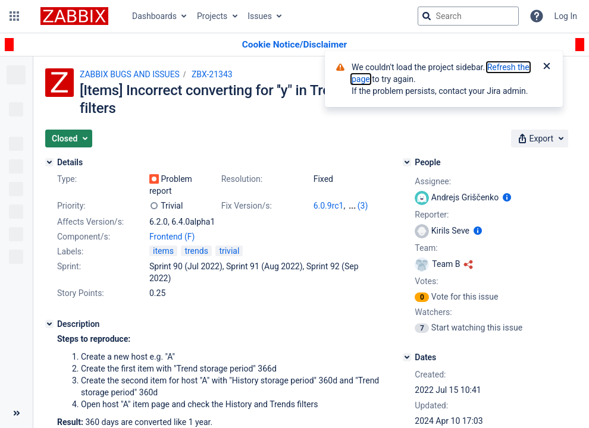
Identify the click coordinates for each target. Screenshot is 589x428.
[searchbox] (468, 16)
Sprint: (69, 266)
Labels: (70, 251)
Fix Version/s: (246, 205)
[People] (407, 162)
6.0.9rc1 (329, 205)
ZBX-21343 (212, 74)
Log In (565, 16)
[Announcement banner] (294, 44)
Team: (426, 248)
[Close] (547, 67)
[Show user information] (507, 197)
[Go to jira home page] (74, 16)
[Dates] (407, 357)
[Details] (49, 162)
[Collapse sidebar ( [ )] (16, 413)
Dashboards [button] (154, 16)
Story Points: (80, 293)
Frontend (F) (172, 236)
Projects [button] (212, 16)
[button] (14, 16)
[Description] (49, 324)
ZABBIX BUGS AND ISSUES (130, 74)
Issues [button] (259, 16)
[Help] (536, 16)
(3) (363, 205)
